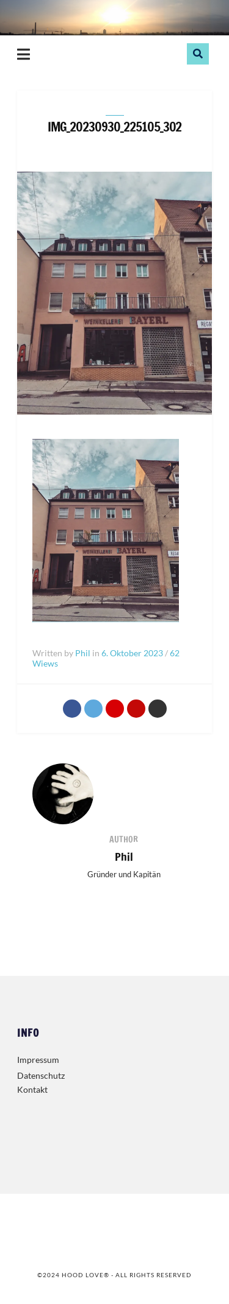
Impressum (38, 1059)
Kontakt (32, 1089)
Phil (124, 856)
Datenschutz (41, 1075)
